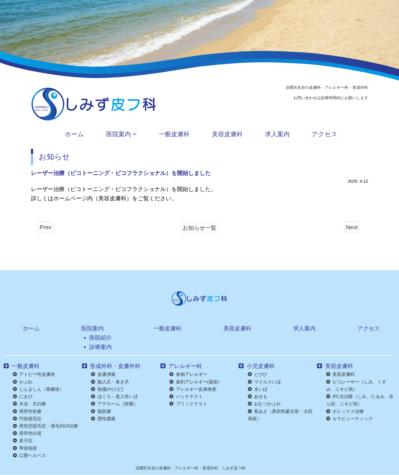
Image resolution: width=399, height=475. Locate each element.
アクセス (344, 134)
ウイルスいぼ (264, 381)
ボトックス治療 (345, 411)
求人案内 (288, 134)
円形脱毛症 (27, 418)
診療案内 (98, 347)
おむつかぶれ (264, 403)
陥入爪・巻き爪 (110, 381)
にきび (23, 396)
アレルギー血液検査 (192, 389)
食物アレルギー (188, 374)
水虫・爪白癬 (29, 403)
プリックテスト (188, 403)
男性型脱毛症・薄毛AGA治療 (45, 425)
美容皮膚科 (229, 134)
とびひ (257, 374)
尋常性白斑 (27, 433)
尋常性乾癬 (27, 411)
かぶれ (23, 381)
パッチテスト (186, 396)
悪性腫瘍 (103, 418)
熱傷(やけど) (107, 389)
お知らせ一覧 (199, 227)
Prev (45, 227)
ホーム (51, 134)
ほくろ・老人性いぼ (114, 396)
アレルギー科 (181, 366)
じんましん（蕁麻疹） (38, 389)
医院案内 (107, 134)
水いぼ (257, 389)
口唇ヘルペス (29, 455)
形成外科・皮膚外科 (111, 366)
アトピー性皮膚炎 (34, 374)
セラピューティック (349, 418)
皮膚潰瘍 (103, 374)
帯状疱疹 (25, 448)
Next (352, 227)
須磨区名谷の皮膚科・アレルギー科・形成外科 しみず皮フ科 (190, 468)
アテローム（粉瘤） (114, 403)
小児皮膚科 (257, 366)
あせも (257, 396)
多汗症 (23, 440)
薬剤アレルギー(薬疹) (194, 381)
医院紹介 (98, 337)
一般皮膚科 (168, 134)
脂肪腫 (101, 411)
